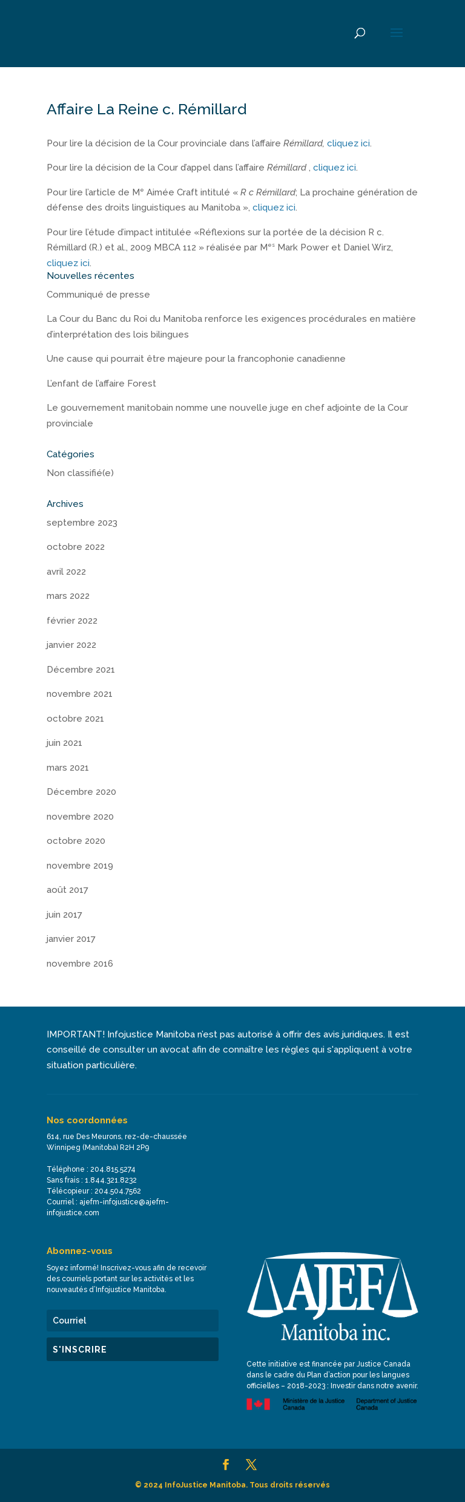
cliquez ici (348, 143)
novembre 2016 (80, 963)
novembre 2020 (80, 816)
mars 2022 (68, 595)
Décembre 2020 (81, 791)
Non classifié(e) (80, 473)
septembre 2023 (82, 522)
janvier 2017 (71, 938)
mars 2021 (68, 767)
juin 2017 (64, 914)
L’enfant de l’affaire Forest (101, 383)
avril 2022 (66, 571)
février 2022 (72, 620)
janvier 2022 (71, 644)
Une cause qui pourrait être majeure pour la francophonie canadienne (196, 358)
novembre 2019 (80, 865)
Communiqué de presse (98, 294)
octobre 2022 (76, 546)
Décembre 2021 (81, 669)
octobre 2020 (76, 840)
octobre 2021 (75, 718)
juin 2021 (64, 742)
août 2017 (67, 889)
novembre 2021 (80, 693)
